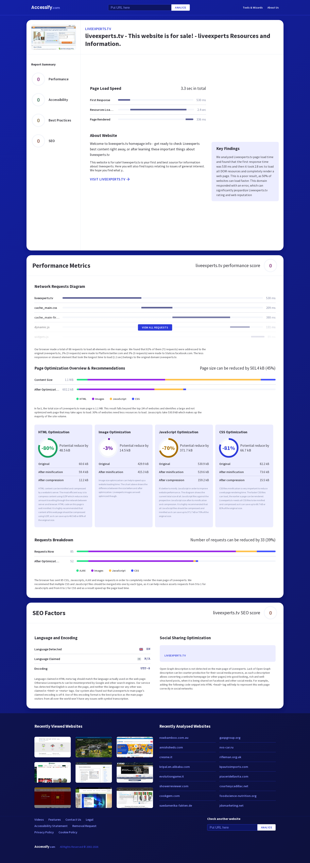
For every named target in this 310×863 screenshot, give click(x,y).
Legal (89, 819)
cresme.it (165, 757)
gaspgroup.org (229, 738)
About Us (273, 7)
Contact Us (73, 819)
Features (54, 819)
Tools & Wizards (253, 7)
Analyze (180, 7)
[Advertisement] (182, 68)
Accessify (45, 7)
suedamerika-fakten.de (175, 805)
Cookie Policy (68, 832)
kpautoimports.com (233, 767)
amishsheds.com (171, 747)
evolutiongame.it (171, 776)
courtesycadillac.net (233, 786)
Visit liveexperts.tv (110, 179)
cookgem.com (169, 796)
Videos (39, 819)
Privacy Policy (44, 832)
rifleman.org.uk (230, 757)
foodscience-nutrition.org (237, 796)
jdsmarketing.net (231, 805)
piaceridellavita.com (233, 776)
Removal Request (84, 826)
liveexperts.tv (98, 29)
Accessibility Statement (51, 826)
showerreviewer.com (173, 786)
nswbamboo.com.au (173, 738)
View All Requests (155, 327)
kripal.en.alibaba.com (174, 767)
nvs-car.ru (226, 747)
